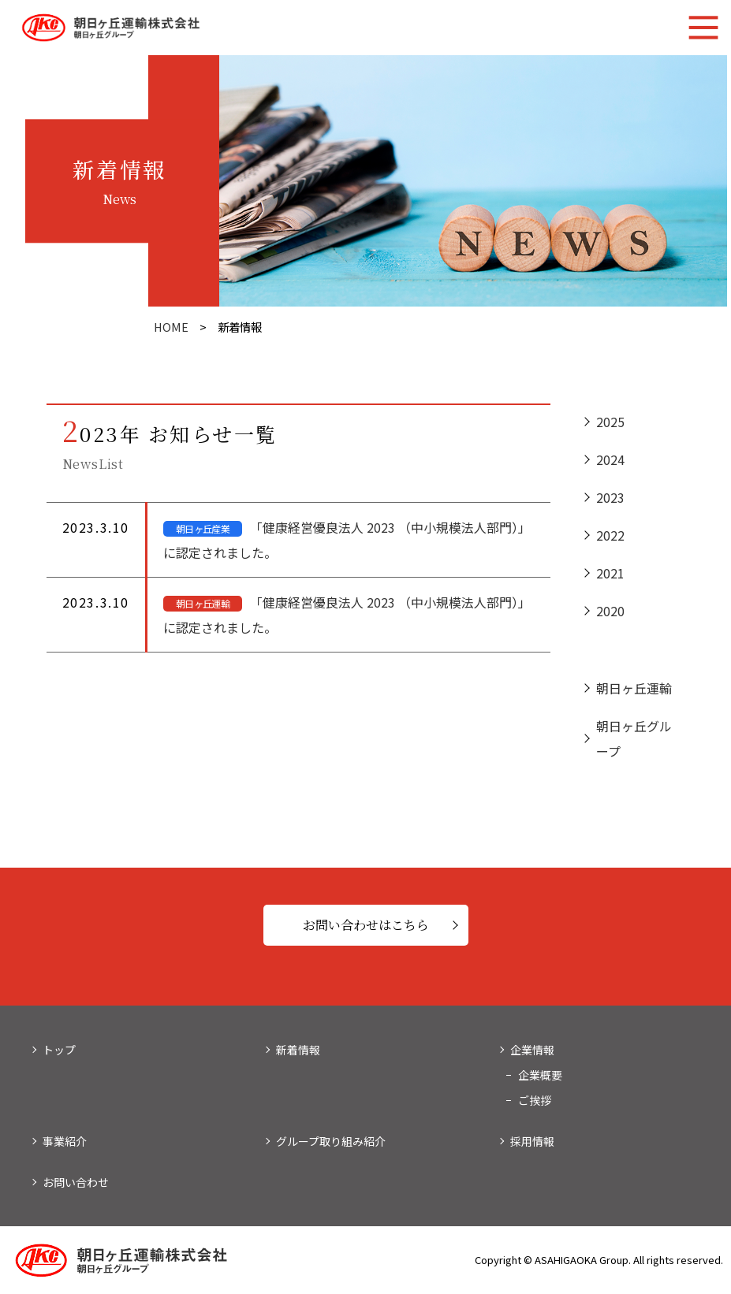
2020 (610, 613)
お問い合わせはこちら (366, 925)
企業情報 (532, 1050)
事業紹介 (65, 1141)
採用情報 (532, 1141)
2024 (610, 461)
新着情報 (298, 1050)
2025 (610, 424)
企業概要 (540, 1075)
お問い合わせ (76, 1182)
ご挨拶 (534, 1100)
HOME (171, 326)
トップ (59, 1050)
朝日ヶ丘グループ (634, 741)
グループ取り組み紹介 (331, 1141)
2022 (610, 537)
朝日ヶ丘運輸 (634, 690)
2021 (610, 575)
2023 (610, 499)
